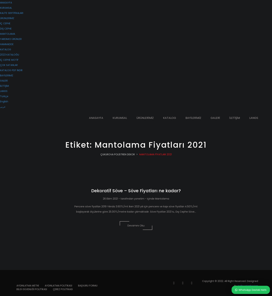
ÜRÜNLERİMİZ (7, 18)
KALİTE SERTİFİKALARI (11, 13)
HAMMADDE (7, 44)
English (4, 101)
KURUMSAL (6, 8)
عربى (3, 106)
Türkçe (4, 96)
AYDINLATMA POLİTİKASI (58, 285)
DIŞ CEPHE (6, 28)
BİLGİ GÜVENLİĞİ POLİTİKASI (31, 289)
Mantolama (162, 198)
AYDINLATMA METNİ (27, 285)
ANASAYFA (6, 2)
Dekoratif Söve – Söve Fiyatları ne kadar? (136, 191)
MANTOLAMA (7, 34)
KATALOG (5, 49)
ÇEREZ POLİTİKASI (63, 289)
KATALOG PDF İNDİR (11, 70)
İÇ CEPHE (5, 23)
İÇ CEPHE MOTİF (9, 60)
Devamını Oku (136, 225)
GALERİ (4, 80)
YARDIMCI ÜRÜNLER (11, 39)
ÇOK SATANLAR (9, 65)
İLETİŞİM (4, 86)
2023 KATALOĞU (9, 54)
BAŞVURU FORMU (87, 285)
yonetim (139, 198)
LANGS (3, 91)
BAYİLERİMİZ (6, 75)
